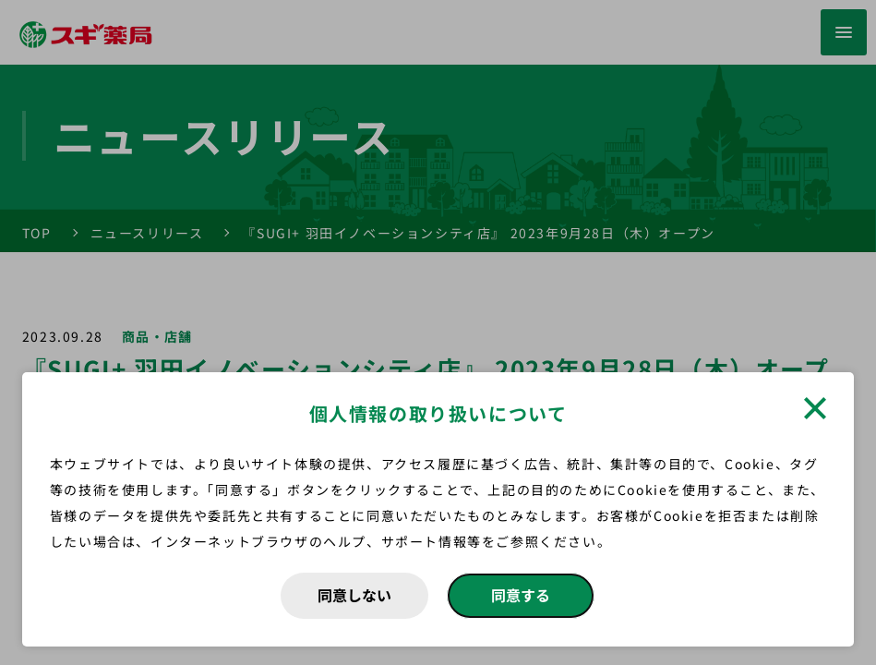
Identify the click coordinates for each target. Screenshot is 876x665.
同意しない (354, 595)
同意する (520, 595)
